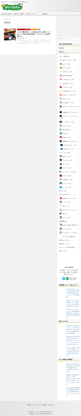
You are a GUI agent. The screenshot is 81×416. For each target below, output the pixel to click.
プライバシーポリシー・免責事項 (39, 405)
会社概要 (29, 405)
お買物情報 (44, 13)
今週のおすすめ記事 (6, 13)
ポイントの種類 (19, 13)
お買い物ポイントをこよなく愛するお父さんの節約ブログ (40, 411)
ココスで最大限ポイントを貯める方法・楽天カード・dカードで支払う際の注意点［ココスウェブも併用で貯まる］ (34, 34)
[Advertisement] (69, 26)
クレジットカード (32, 13)
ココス (26, 38)
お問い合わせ (51, 405)
